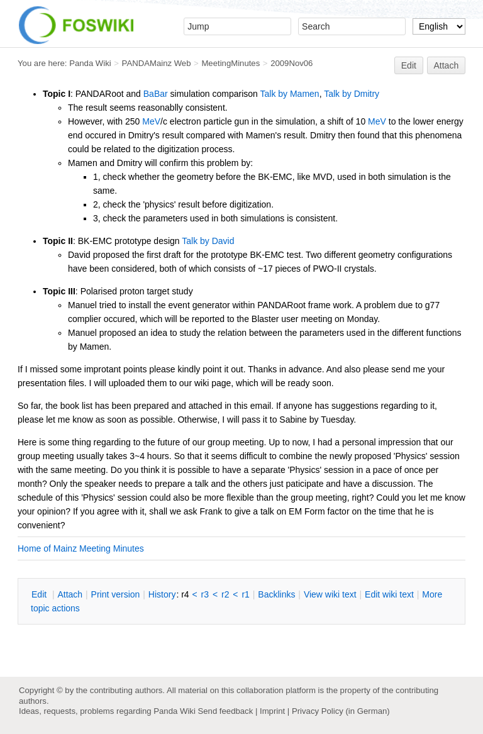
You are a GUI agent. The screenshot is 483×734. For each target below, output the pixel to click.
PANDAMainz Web (156, 63)
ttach (69, 594)
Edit (408, 65)
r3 (205, 594)
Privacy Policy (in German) (341, 711)
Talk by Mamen (289, 94)
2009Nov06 (291, 63)
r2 (225, 594)
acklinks (276, 594)
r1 (245, 594)
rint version (115, 594)
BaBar (155, 94)
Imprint (272, 711)
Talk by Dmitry (351, 94)
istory (162, 594)
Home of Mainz (47, 548)
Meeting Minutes (111, 548)
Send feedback (225, 711)
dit (40, 594)
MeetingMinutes (230, 63)
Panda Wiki (90, 63)
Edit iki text (389, 594)
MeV (151, 121)
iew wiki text (330, 594)
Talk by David (208, 241)
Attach (446, 65)
